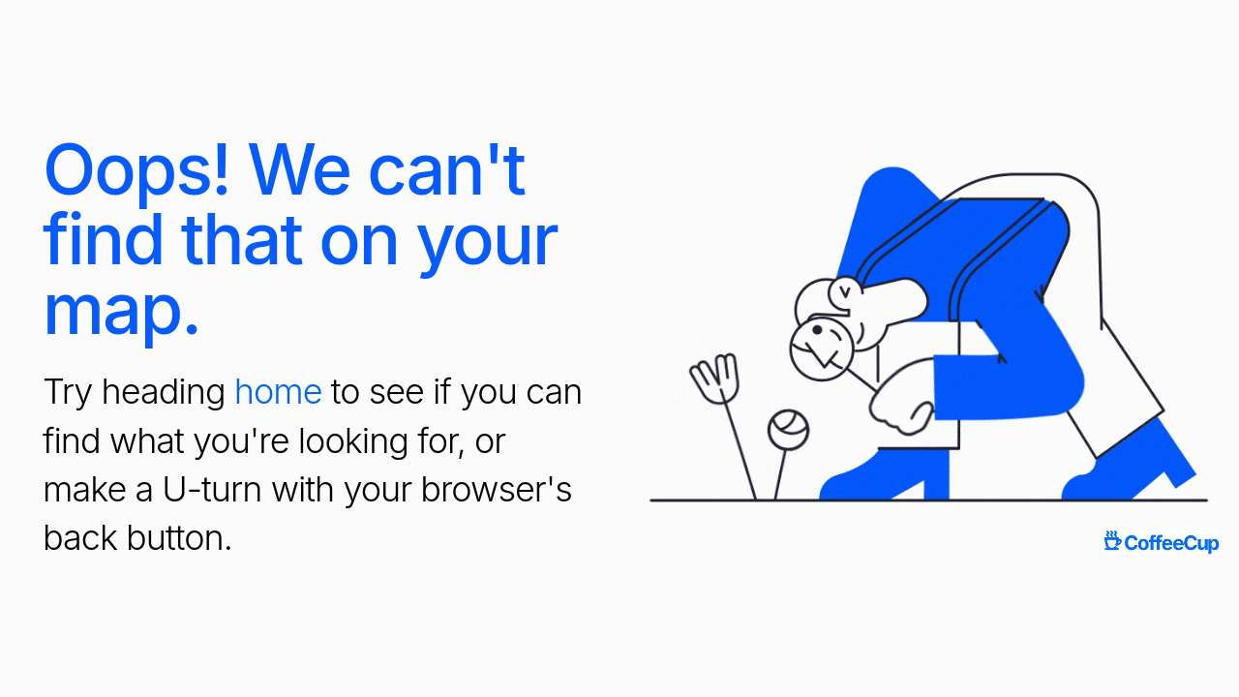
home (278, 391)
